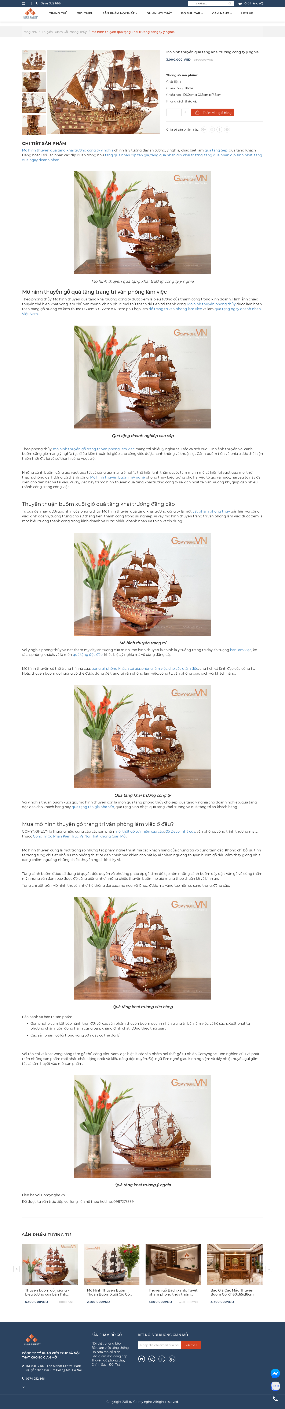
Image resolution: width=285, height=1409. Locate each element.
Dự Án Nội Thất (159, 13)
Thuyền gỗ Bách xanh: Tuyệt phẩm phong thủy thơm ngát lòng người (173, 1292)
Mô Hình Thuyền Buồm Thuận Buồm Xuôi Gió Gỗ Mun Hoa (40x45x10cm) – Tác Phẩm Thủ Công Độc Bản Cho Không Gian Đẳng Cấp (110, 1292)
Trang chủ (58, 13)
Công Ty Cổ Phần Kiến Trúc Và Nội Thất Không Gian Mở (79, 836)
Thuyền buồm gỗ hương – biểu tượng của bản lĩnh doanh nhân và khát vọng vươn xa (47, 1292)
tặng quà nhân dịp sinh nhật (228, 155)
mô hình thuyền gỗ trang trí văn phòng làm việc (94, 449)
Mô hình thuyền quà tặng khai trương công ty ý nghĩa (67, 150)
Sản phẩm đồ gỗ (107, 1335)
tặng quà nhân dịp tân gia (127, 155)
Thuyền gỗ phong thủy (108, 1360)
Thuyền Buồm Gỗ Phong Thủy (64, 32)
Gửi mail (190, 1345)
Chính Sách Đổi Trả (106, 1365)
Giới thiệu (85, 13)
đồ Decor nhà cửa (180, 831)
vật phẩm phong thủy (211, 511)
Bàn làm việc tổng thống (110, 1348)
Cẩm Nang (222, 13)
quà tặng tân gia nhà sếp (93, 807)
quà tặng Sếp (216, 150)
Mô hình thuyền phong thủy (211, 304)
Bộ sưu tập (192, 13)
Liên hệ (247, 13)
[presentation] (16, 1269)
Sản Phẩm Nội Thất (120, 13)
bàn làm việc (240, 650)
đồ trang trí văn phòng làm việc (175, 309)
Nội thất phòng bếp (106, 1343)
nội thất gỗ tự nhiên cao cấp (140, 831)
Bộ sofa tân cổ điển (106, 1352)
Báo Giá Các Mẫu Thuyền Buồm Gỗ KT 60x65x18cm (232, 1292)
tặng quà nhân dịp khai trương (176, 155)
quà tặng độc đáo (88, 655)
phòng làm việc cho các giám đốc (169, 669)
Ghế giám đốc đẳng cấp (109, 1356)
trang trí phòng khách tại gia (115, 669)
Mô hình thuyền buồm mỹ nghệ (117, 477)
